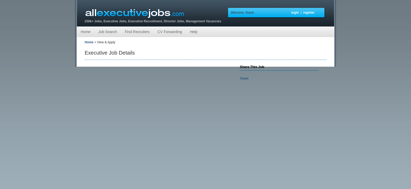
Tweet (244, 78)
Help (193, 32)
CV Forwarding (170, 32)
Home (85, 32)
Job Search (107, 32)
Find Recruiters (137, 32)
